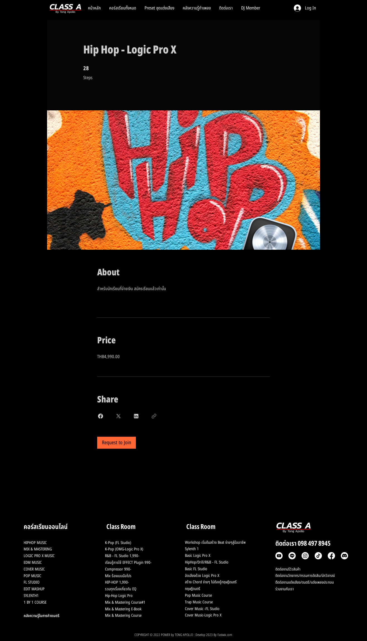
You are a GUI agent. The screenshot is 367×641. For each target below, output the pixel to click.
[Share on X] (118, 416)
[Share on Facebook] (100, 416)
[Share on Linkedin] (136, 416)
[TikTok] (318, 555)
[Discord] (344, 555)
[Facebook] (331, 555)
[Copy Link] (154, 416)
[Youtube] (279, 555)
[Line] (292, 555)
